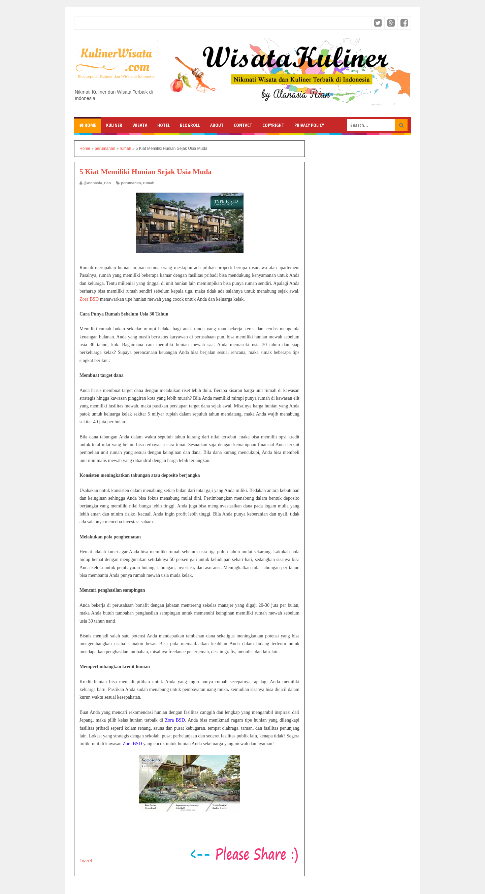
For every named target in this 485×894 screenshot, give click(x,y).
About (217, 125)
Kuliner (114, 125)
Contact (243, 125)
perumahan (131, 183)
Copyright (273, 125)
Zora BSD (89, 299)
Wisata (139, 125)
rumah (149, 183)
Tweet (85, 860)
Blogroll (190, 125)
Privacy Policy (309, 125)
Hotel (163, 125)
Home (87, 125)
